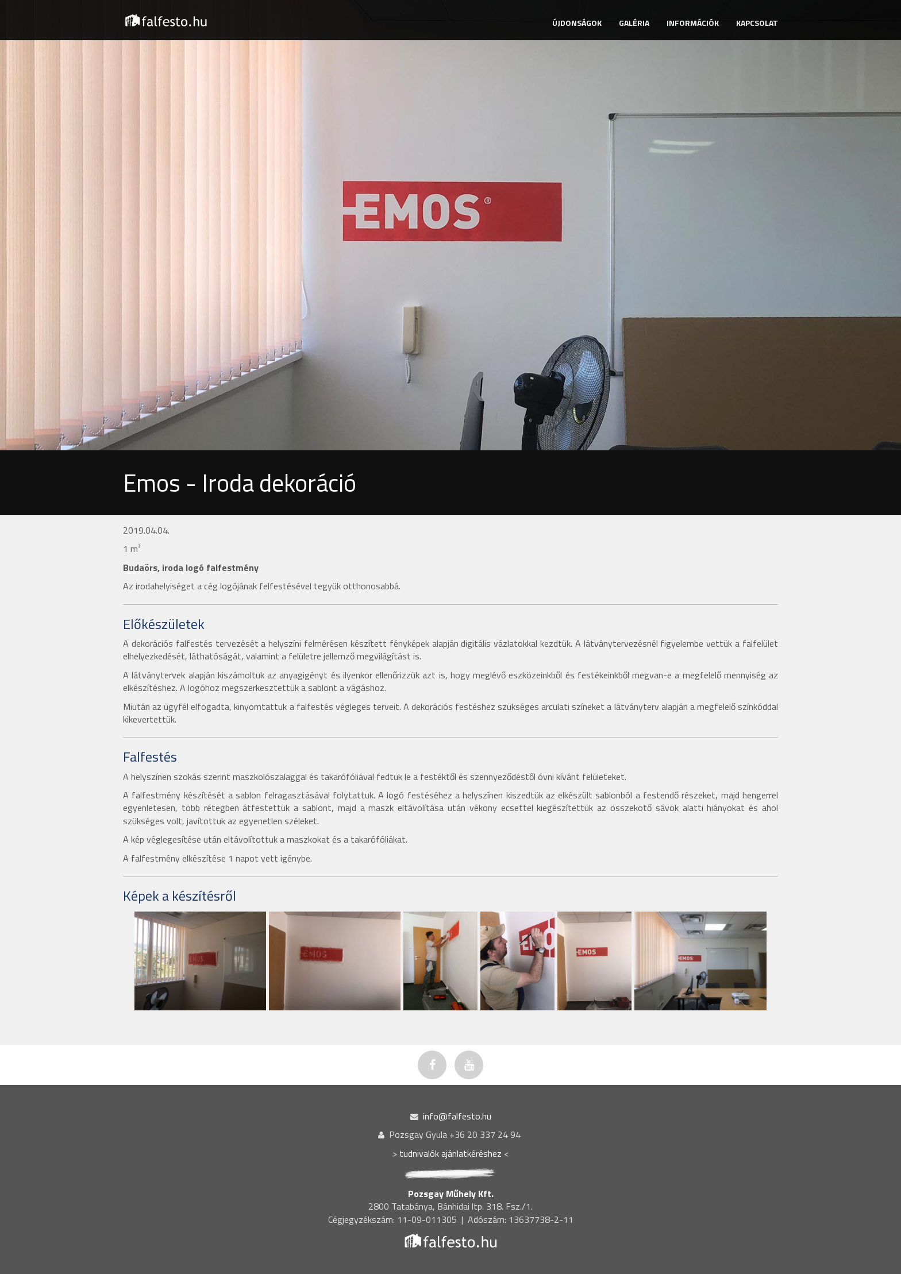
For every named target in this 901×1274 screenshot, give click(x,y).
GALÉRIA (634, 23)
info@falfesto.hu (457, 1116)
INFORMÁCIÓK (693, 23)
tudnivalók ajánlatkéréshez (450, 1153)
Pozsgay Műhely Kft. (451, 1193)
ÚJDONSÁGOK (577, 23)
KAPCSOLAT (757, 23)
